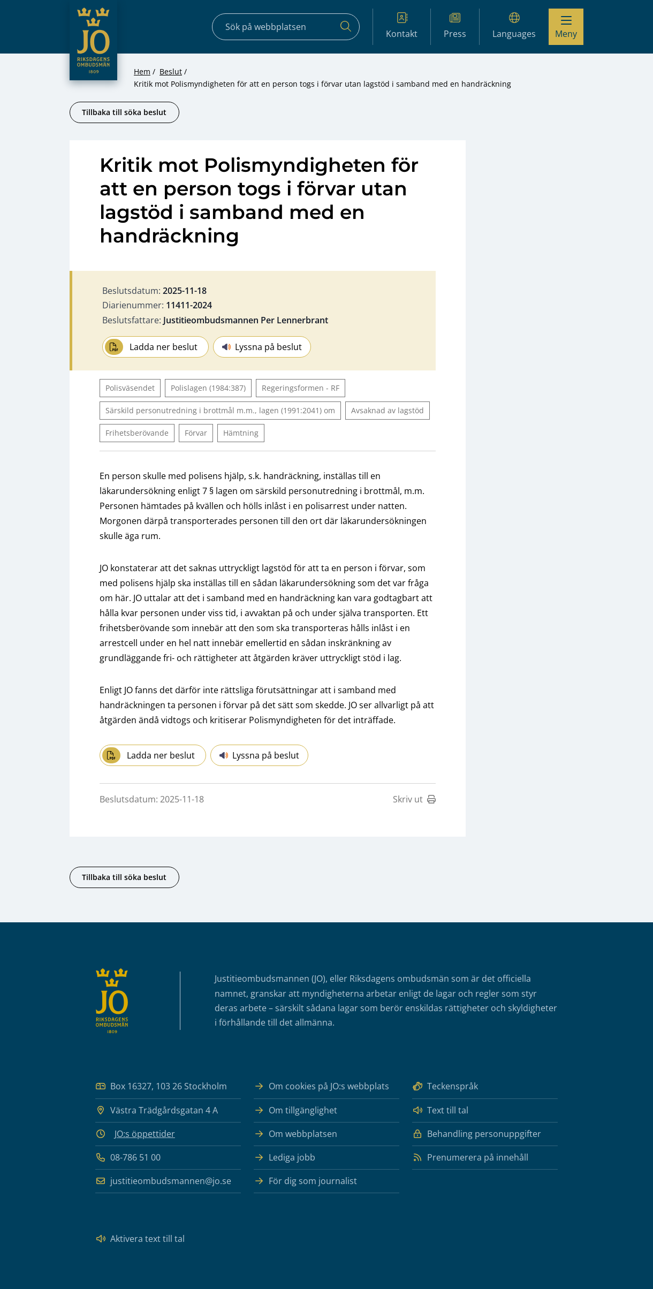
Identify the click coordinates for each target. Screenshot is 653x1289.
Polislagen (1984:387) (208, 388)
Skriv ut (414, 799)
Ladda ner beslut (151, 347)
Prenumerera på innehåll (470, 1157)
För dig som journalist (305, 1181)
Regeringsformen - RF (300, 388)
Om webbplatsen (295, 1134)
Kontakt (401, 26)
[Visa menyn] (566, 27)
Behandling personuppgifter (476, 1134)
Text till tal (440, 1110)
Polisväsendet (130, 388)
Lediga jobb (284, 1157)
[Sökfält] (286, 26)
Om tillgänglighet (295, 1110)
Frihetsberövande (137, 433)
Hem (142, 71)
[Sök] (345, 26)
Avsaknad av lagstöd (387, 410)
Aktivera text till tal (140, 1239)
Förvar (196, 433)
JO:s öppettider (145, 1134)
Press (455, 26)
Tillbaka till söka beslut (124, 112)
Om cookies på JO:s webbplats (321, 1086)
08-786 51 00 (128, 1157)
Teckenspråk (445, 1086)
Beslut (171, 71)
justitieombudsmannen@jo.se (163, 1181)
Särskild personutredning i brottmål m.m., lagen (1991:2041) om (220, 410)
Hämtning (241, 433)
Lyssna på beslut (262, 347)
